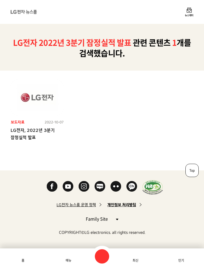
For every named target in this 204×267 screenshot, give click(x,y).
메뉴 (68, 260)
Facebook (52, 186)
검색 (102, 256)
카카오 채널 (131, 186)
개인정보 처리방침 (121, 204)
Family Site (102, 218)
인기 (181, 260)
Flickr (115, 186)
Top (192, 170)
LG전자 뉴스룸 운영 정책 (76, 204)
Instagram (84, 186)
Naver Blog (100, 186)
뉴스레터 (189, 15)
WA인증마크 (152, 187)
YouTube (68, 186)
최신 (135, 260)
